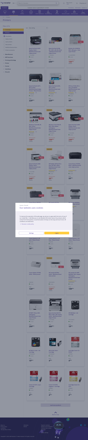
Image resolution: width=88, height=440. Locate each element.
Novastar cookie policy (27, 224)
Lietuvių (21, 205)
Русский (26, 205)
